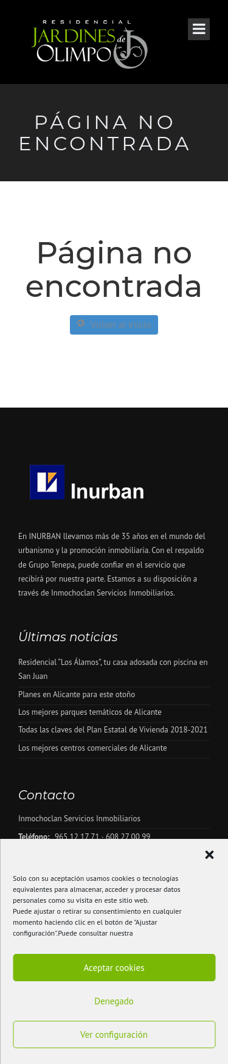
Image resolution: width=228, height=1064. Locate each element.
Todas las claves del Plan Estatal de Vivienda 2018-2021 (113, 730)
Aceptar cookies (113, 967)
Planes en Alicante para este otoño (76, 694)
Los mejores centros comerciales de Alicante (92, 748)
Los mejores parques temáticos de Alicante (90, 712)
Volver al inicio (114, 324)
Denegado (114, 1001)
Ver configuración (114, 1034)
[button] (209, 855)
